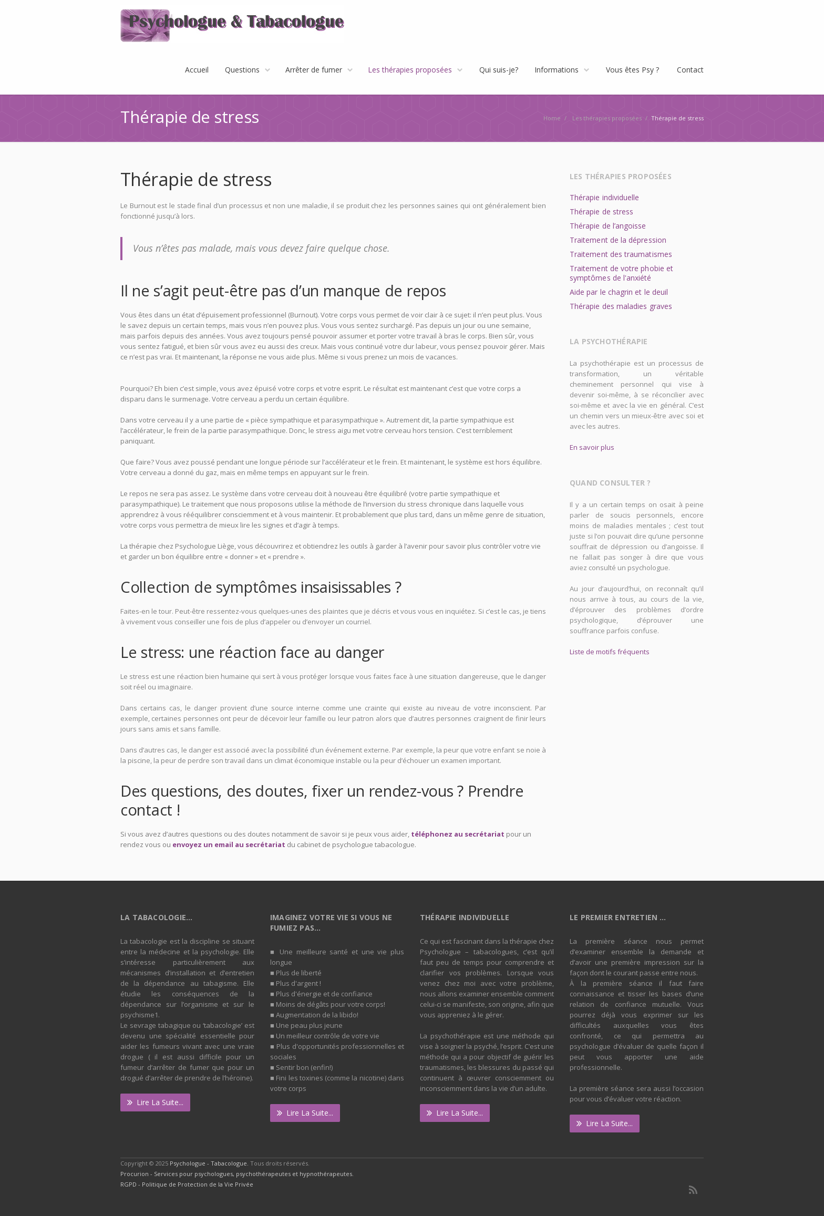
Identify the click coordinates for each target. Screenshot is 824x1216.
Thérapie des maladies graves (621, 306)
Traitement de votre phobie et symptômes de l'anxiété (621, 273)
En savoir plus (592, 447)
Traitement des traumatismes (621, 254)
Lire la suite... (155, 1102)
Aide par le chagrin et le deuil (619, 292)
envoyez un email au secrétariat (228, 844)
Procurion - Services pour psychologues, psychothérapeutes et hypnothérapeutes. (237, 1174)
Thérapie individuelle (604, 197)
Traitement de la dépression (618, 240)
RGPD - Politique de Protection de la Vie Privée (186, 1184)
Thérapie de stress (601, 212)
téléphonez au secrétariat (457, 834)
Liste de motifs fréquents (610, 651)
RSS (693, 1189)
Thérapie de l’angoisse (608, 226)
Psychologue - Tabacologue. (210, 1163)
